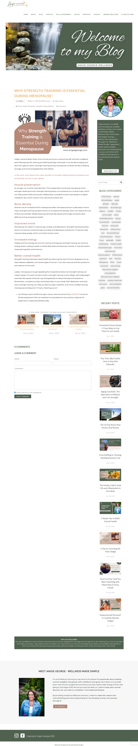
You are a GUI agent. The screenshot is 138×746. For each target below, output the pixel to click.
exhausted (114, 226)
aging (117, 200)
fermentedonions (106, 237)
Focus (102, 240)
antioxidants (103, 207)
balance (102, 211)
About (33, 14)
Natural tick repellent (110, 270)
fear (102, 233)
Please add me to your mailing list (28, 392)
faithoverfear (115, 229)
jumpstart (103, 259)
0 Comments (61, 106)
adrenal (116, 197)
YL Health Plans (127, 14)
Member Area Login (111, 14)
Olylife (77, 14)
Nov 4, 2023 (80, 333)
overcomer (103, 284)
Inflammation (117, 255)
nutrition (102, 280)
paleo (103, 288)
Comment (19, 368)
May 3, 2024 (110, 463)
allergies (106, 204)
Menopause (31, 106)
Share (20, 101)
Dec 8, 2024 (54, 333)
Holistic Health (116, 244)
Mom (112, 262)
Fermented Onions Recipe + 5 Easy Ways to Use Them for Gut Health (110, 328)
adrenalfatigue (106, 200)
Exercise (105, 226)
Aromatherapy (116, 207)
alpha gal (114, 204)
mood (119, 262)
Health (25, 106)
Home (26, 14)
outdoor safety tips (115, 280)
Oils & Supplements (63, 14)
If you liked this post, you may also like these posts (53, 312)
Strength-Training (41, 106)
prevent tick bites (113, 288)
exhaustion (104, 229)
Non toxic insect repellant (110, 277)
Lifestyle (49, 14)
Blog (41, 14)
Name (16, 359)
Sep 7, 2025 (110, 336)
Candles (110, 211)
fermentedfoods (113, 233)
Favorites (86, 14)
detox (116, 215)
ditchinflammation (106, 218)
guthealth (109, 240)
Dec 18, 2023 (110, 496)
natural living (115, 266)
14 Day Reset (106, 197)
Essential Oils (104, 222)
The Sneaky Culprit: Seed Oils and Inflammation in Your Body (110, 488)
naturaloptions (110, 273)
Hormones (118, 248)
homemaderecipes (105, 248)
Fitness (20, 106)
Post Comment (22, 396)
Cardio (118, 211)
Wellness (51, 106)
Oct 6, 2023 (28, 333)
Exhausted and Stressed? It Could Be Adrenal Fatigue (110, 618)
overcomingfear (115, 284)
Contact (97, 14)
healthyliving (103, 244)
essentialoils (116, 222)
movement (104, 266)
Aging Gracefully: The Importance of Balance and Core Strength (110, 394)
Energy (118, 218)
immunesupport (104, 255)
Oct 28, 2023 (110, 592)
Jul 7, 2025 (110, 369)
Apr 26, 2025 (110, 402)
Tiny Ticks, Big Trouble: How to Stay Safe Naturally (110, 361)
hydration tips (110, 251)
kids (110, 259)
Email (56, 359)
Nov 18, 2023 (110, 526)
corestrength (107, 215)
